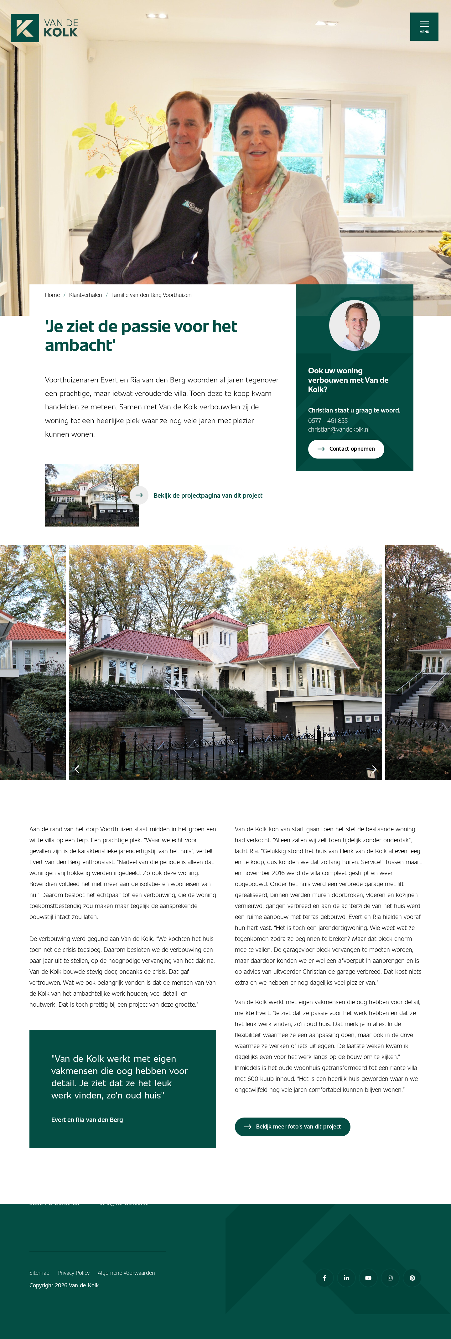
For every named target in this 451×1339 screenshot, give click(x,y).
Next (374, 769)
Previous (76, 769)
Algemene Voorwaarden (126, 1272)
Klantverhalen (85, 294)
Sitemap (39, 1272)
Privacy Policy (74, 1272)
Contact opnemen (346, 448)
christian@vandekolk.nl (339, 429)
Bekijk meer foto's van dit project (292, 1126)
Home (52, 294)
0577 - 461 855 (328, 420)
